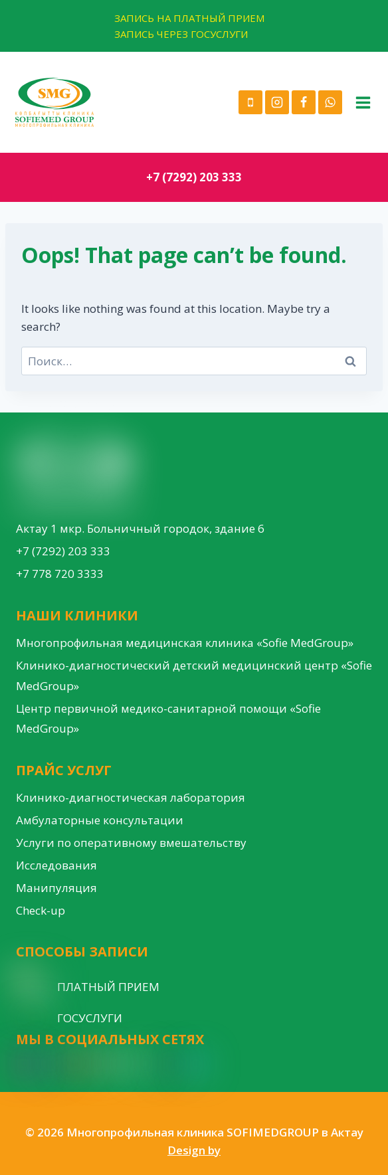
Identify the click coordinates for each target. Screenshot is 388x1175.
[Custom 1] (171, 1064)
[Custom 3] (197, 1064)
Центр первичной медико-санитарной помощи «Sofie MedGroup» (168, 719)
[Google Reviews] (99, 1064)
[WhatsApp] (330, 102)
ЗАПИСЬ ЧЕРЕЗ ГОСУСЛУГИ (181, 34)
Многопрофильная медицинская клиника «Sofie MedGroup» (184, 642)
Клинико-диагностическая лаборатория (130, 797)
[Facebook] (304, 102)
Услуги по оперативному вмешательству (131, 842)
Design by (194, 1150)
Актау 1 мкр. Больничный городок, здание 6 (140, 528)
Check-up (40, 910)
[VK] (146, 1064)
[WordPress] (122, 1063)
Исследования (56, 865)
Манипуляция (56, 887)
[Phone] (250, 102)
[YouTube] (75, 1064)
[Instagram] (277, 102)
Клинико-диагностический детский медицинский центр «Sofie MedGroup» (194, 675)
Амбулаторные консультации (99, 820)
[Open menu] (363, 102)
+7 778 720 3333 (60, 573)
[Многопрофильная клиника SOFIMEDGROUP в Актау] (54, 102)
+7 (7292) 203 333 (194, 177)
